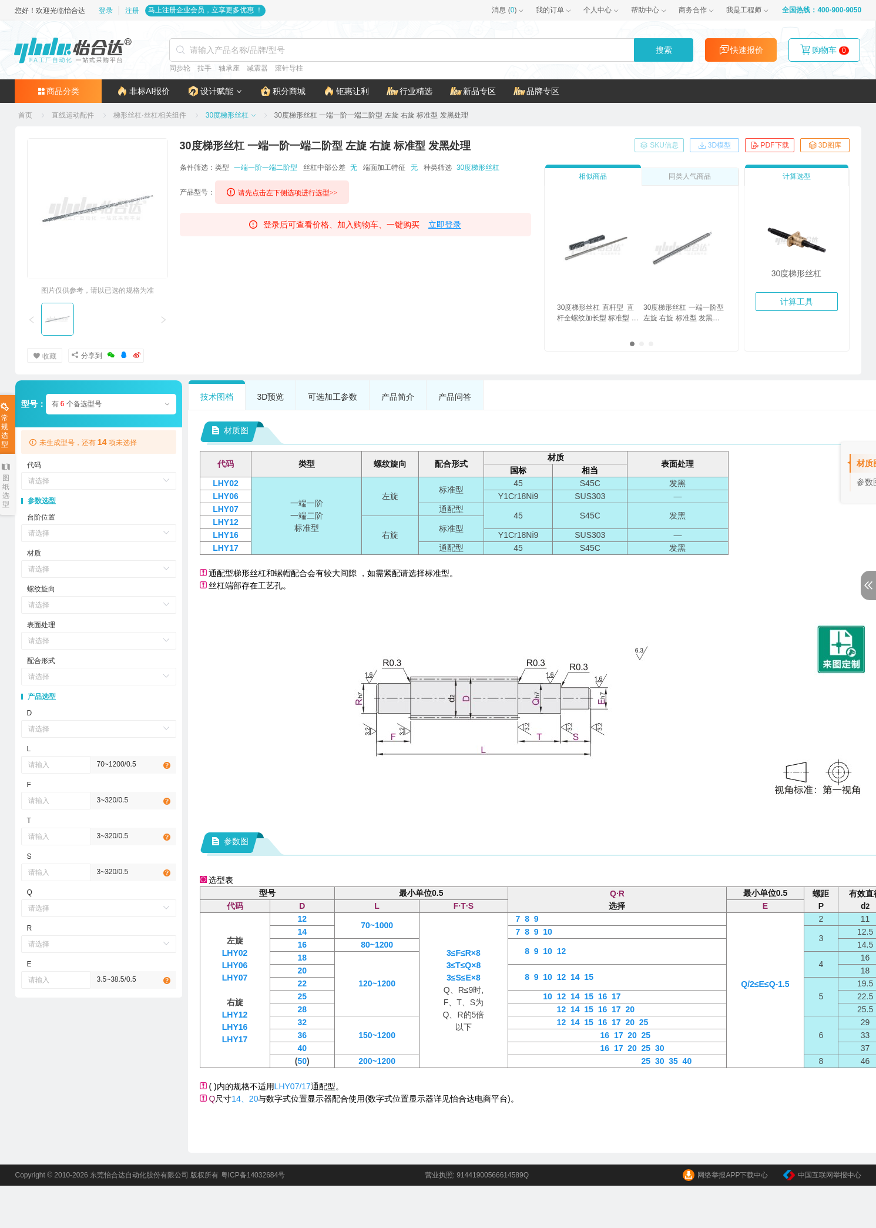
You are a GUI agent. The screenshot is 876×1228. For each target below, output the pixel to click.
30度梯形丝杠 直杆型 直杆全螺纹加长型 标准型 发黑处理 (598, 313)
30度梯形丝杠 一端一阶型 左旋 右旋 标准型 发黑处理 (683, 313)
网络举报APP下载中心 (725, 1175)
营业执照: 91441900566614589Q (477, 1175)
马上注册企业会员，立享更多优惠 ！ (205, 10)
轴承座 (228, 68)
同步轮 (179, 68)
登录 (107, 10)
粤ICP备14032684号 (253, 1175)
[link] (26, 115)
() (504, 10)
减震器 (256, 68)
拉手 (204, 68)
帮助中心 (645, 10)
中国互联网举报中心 (822, 1175)
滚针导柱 (288, 68)
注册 (132, 10)
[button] (215, 91)
